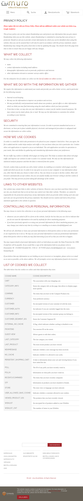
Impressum (8, 453)
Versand (7, 462)
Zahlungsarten (10, 456)
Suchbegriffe (28, 453)
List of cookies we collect (47, 79)
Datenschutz (9, 459)
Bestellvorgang (10, 465)
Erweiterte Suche (30, 456)
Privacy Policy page (54, 491)
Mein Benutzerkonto (51, 453)
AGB (5, 468)
